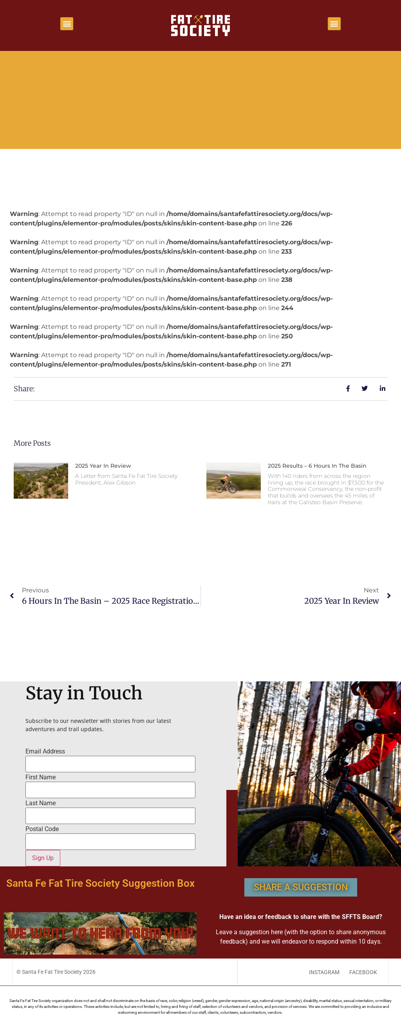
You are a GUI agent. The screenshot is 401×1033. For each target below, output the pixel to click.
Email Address (45, 751)
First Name (40, 777)
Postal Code (42, 829)
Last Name (40, 803)
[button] (66, 23)
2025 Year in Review (103, 465)
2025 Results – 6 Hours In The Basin (317, 465)
